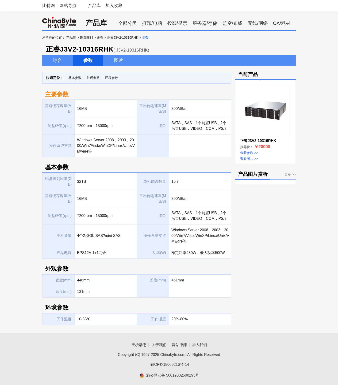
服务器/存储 (204, 23)
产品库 (94, 5)
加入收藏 (113, 5)
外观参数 (93, 78)
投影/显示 (177, 23)
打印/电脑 (152, 23)
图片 (118, 60)
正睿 (100, 37)
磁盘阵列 (86, 37)
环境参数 (111, 78)
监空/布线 (233, 23)
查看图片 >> (249, 159)
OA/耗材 (281, 23)
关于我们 (159, 345)
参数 (88, 60)
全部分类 (127, 23)
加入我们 (199, 345)
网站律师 (179, 345)
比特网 (48, 5)
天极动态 (138, 345)
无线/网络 (258, 23)
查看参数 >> (249, 153)
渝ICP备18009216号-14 (169, 364)
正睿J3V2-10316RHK (122, 37)
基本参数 (74, 78)
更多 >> (290, 174)
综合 (57, 60)
